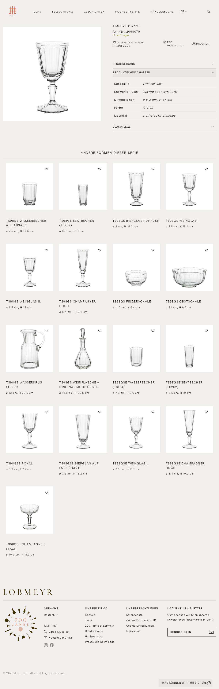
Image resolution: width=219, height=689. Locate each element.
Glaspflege (122, 126)
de (182, 11)
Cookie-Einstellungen (140, 625)
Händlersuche (162, 11)
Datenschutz (134, 615)
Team (88, 620)
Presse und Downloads (99, 641)
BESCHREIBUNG (124, 64)
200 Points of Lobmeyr (99, 625)
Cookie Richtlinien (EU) (141, 620)
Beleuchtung (62, 11)
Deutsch (49, 615)
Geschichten (94, 11)
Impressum (133, 631)
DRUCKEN (203, 43)
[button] (55, 74)
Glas (37, 11)
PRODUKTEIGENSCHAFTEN (131, 72)
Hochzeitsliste (127, 11)
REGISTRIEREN (191, 632)
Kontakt (90, 615)
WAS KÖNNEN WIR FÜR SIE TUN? (185, 682)
